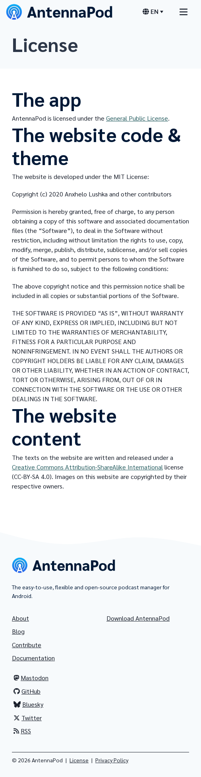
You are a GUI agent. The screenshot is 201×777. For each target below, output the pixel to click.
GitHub (27, 691)
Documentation (33, 658)
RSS (22, 731)
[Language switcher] (153, 11)
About (20, 618)
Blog (18, 631)
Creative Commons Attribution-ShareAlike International (87, 467)
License (79, 760)
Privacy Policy (111, 760)
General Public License (137, 118)
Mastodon (31, 677)
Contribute (26, 644)
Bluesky (28, 704)
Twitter (28, 718)
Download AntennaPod (138, 618)
